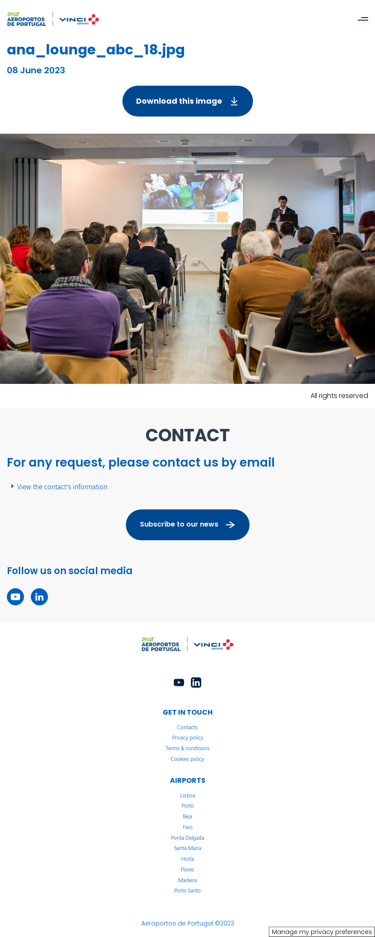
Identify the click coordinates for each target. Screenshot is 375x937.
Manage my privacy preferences (322, 932)
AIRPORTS (187, 780)
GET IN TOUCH (188, 712)
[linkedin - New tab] (39, 596)
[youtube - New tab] (15, 596)
